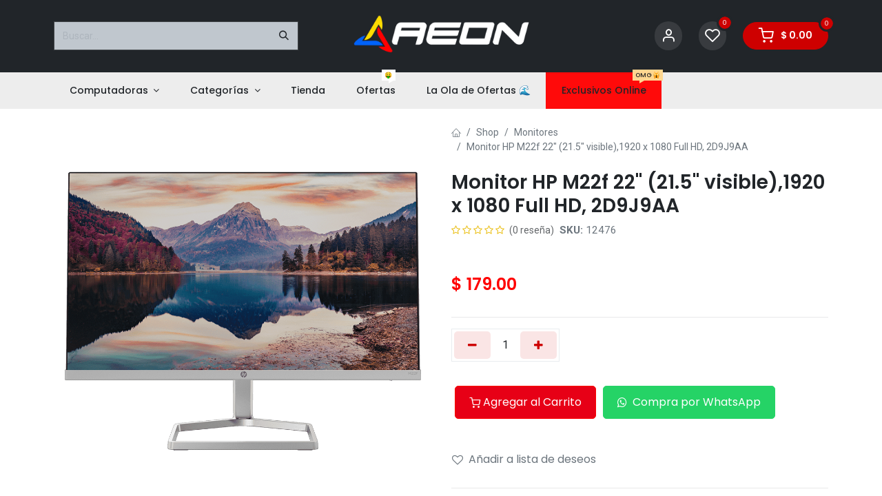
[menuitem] (114, 90)
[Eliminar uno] (472, 345)
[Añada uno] (538, 345)
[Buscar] (284, 36)
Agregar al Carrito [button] (525, 402)
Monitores (536, 132)
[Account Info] (668, 36)
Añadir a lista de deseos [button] (524, 459)
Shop (487, 132)
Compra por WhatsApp (689, 402)
